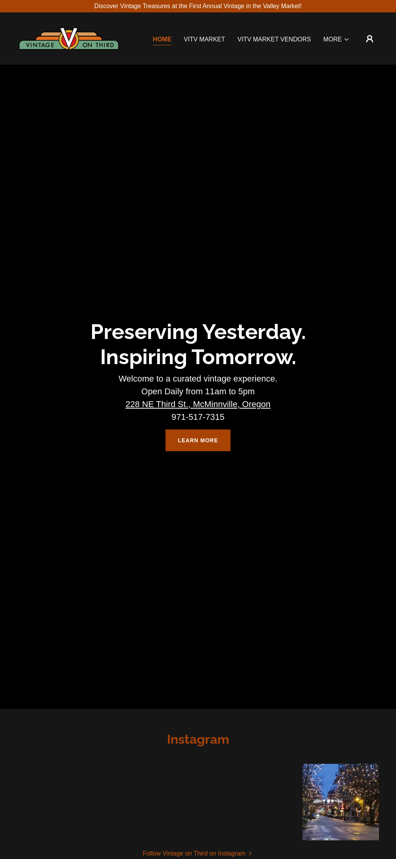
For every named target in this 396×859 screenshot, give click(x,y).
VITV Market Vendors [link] (274, 39)
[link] (69, 38)
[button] (336, 39)
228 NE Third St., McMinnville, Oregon (198, 404)
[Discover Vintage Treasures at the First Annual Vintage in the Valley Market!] (198, 6)
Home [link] (162, 39)
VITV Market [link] (204, 39)
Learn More (198, 440)
